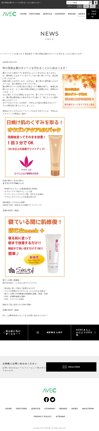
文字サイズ (72, 6)
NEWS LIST (49, 332)
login (95, 2)
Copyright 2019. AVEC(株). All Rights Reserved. (49, 428)
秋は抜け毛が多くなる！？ (12, 332)
